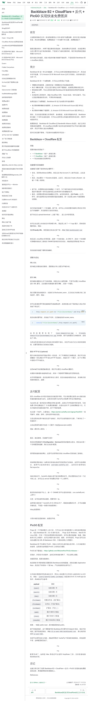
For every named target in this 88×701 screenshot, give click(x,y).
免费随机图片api (7, 131)
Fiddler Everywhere (8, 67)
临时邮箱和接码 (7, 97)
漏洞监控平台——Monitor (10, 184)
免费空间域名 (6, 124)
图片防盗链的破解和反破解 (10, 146)
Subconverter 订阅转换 (9, 90)
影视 (3, 161)
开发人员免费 (6, 157)
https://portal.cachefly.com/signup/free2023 (66, 412)
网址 (3, 218)
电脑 (28, 2)
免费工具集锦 (6, 116)
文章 (58, 2)
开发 (14, 2)
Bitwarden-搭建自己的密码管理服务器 (12, 33)
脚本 (41, 2)
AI (32, 2)
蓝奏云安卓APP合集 (8, 230)
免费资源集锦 (6, 127)
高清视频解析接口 (8, 243)
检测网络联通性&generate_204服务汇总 (12, 176)
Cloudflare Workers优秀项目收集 (12, 42)
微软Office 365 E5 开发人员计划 (12, 165)
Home (9, 2)
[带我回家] (4, 2)
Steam (4, 86)
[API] (37, 691)
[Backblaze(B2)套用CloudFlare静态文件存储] (66, 691)
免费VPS (5, 105)
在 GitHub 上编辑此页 (37, 682)
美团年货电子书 (7, 226)
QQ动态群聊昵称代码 (9, 78)
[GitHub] (81, 2)
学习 (77, 3)
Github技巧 (5, 75)
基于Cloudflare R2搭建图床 (10, 150)
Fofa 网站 (5, 71)
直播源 (4, 211)
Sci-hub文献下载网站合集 (10, 82)
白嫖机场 (5, 203)
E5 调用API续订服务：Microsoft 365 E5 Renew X (12, 53)
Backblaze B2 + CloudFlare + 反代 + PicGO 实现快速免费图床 (12, 17)
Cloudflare (39, 156)
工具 (45, 2)
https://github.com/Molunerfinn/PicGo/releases (60, 551)
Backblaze (39, 154)
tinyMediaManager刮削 (9, 94)
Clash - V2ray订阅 (7, 38)
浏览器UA (5, 181)
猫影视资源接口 (7, 188)
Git (54, 2)
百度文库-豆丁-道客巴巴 (9, 207)
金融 (67, 2)
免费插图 (5, 120)
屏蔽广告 (5, 154)
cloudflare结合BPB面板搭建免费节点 (12, 47)
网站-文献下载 (6, 222)
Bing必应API (6, 28)
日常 (24, 2)
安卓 (63, 2)
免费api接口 (6, 101)
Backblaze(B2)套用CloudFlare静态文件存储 (12, 23)
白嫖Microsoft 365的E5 (9, 199)
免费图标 (5, 112)
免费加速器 (5, 108)
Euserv (4, 63)
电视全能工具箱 (7, 196)
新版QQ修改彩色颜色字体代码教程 (12, 170)
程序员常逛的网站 (8, 215)
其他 (72, 2)
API (3, 13)
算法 (36, 2)
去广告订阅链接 (7, 139)
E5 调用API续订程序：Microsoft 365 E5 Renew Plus (12, 59)
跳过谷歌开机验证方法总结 (10, 239)
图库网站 (5, 142)
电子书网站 (5, 192)
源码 (50, 2)
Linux (19, 2)
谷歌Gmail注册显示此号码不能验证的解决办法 (12, 235)
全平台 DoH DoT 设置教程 (10, 135)
